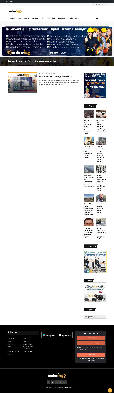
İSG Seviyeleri (11, 354)
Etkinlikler (10, 341)
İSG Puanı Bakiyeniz (13, 347)
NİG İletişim (11, 344)
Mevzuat (35, 18)
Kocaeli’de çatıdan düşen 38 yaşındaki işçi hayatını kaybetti (88, 232)
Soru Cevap (62, 18)
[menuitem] (1, 1)
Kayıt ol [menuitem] (11, 1)
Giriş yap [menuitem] (6, 1)
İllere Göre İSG (48, 18)
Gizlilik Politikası (27, 344)
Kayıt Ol (25, 338)
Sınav (26, 18)
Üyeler (25, 341)
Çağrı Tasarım (69, 387)
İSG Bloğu (11, 18)
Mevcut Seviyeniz (28, 351)
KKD (19, 18)
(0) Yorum (53, 73)
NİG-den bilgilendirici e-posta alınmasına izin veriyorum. (89, 348)
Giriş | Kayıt (75, 18)
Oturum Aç (11, 338)
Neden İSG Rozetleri (13, 351)
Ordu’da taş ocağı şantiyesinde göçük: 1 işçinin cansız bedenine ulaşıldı (88, 126)
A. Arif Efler (44, 73)
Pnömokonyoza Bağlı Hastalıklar (56, 76)
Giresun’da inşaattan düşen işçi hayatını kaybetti (99, 208)
